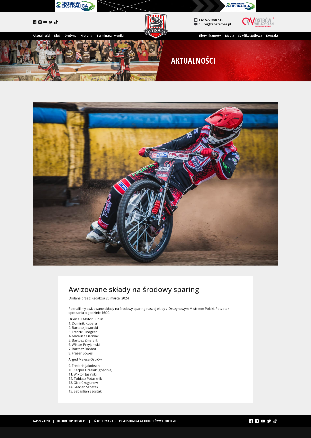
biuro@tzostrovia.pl (212, 24)
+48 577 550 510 (208, 20)
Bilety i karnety (209, 35)
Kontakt (272, 35)
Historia (86, 35)
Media (229, 35)
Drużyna (71, 35)
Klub (57, 35)
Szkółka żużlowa (250, 35)
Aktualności (41, 35)
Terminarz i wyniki (110, 35)
